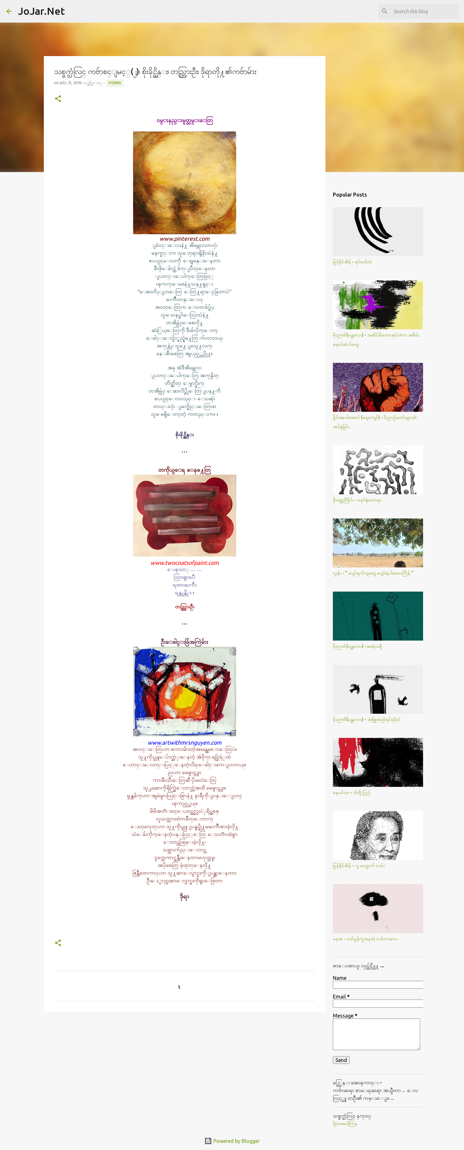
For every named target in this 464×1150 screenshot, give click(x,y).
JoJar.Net (41, 11)
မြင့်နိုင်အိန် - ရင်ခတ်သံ (352, 261)
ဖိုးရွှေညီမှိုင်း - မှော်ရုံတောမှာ (357, 499)
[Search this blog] (425, 11)
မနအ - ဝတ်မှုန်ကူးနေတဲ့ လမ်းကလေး (365, 938)
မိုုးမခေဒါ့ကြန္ (345, 1123)
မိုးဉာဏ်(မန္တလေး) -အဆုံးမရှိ (357, 646)
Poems (115, 83)
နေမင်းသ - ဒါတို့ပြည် (352, 792)
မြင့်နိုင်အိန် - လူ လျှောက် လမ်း (359, 865)
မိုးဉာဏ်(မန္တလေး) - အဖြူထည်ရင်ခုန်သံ (367, 719)
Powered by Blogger (232, 1141)
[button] (58, 99)
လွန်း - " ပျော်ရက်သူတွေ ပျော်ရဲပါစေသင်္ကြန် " (373, 572)
